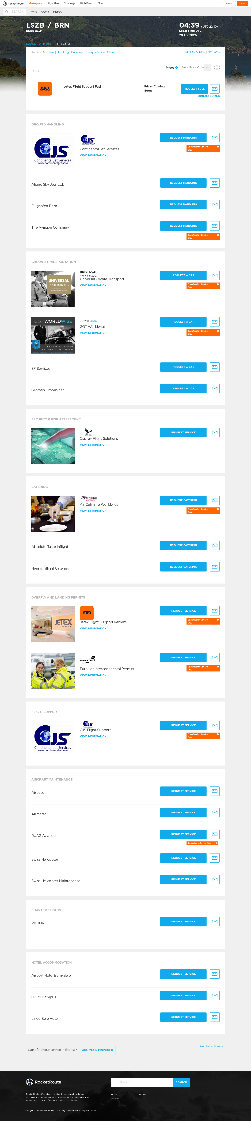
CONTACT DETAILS (208, 96)
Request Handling (183, 137)
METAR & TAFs (195, 52)
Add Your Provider (97, 1050)
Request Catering (183, 500)
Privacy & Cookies (87, 1110)
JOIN (242, 3)
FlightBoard (86, 3)
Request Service (183, 432)
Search (181, 1082)
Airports (45, 11)
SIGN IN (228, 3)
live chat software (211, 1046)
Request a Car (183, 275)
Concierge (69, 3)
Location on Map (39, 43)
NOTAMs (214, 52)
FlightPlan (53, 3)
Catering (77, 52)
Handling (63, 52)
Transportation (95, 52)
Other (111, 52)
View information (93, 155)
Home (34, 11)
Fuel (51, 52)
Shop (101, 3)
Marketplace (35, 3)
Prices (172, 67)
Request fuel (195, 88)
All (44, 52)
